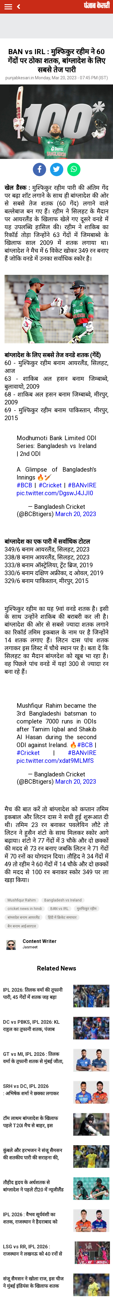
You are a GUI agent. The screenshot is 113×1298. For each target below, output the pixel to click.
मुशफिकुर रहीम (86, 909)
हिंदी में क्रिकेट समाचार (62, 917)
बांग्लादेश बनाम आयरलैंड (23, 917)
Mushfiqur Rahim (22, 900)
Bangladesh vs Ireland (63, 900)
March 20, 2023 (75, 514)
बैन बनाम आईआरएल (22, 926)
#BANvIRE (82, 485)
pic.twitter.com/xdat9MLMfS (55, 760)
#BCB (24, 485)
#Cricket (50, 485)
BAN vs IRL (59, 909)
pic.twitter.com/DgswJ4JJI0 (55, 493)
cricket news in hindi (25, 909)
